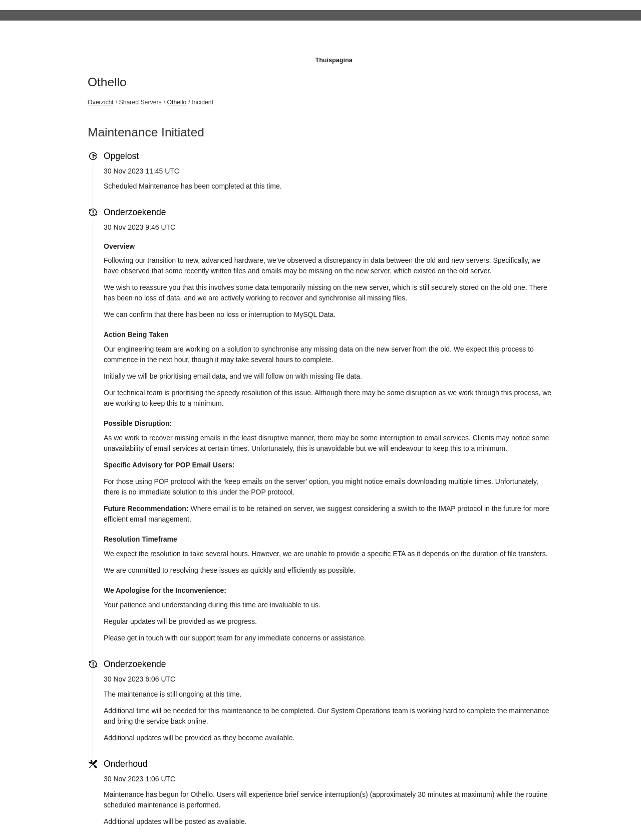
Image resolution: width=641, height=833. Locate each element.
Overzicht (101, 102)
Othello (107, 82)
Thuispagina (333, 60)
